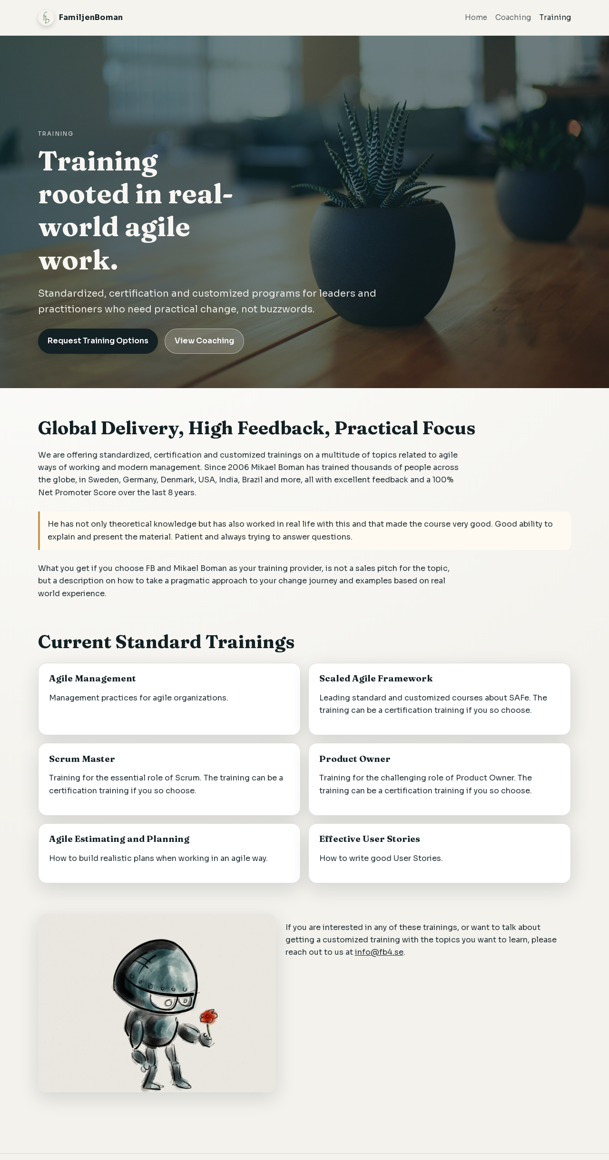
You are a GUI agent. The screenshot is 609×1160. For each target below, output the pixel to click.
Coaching (513, 17)
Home (476, 17)
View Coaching (204, 341)
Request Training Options (98, 341)
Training (555, 17)
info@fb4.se (379, 952)
